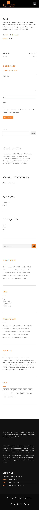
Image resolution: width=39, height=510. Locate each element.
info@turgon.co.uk (14, 482)
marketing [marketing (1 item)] (12, 393)
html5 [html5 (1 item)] (25, 389)
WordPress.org (7, 306)
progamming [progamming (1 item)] (29, 393)
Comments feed (7, 303)
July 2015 (5, 205)
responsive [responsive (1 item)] (6, 397)
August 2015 (6, 202)
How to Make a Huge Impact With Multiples (15, 163)
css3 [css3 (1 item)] (15, 389)
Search (5, 129)
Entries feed (6, 301)
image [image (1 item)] (30, 389)
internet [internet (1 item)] (5, 393)
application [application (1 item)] (6, 389)
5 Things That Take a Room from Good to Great (16, 158)
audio (4, 225)
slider (4, 229)
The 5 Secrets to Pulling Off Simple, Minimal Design (17, 154)
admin (6, 35)
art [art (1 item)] (11, 389)
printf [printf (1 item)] (22, 393)
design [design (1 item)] (20, 389)
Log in (4, 299)
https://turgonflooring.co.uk (16, 485)
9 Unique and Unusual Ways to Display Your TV (16, 156)
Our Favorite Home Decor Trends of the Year (15, 161)
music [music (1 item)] (18, 393)
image (4, 227)
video (4, 232)
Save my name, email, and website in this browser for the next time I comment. (19, 111)
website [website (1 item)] (12, 397)
